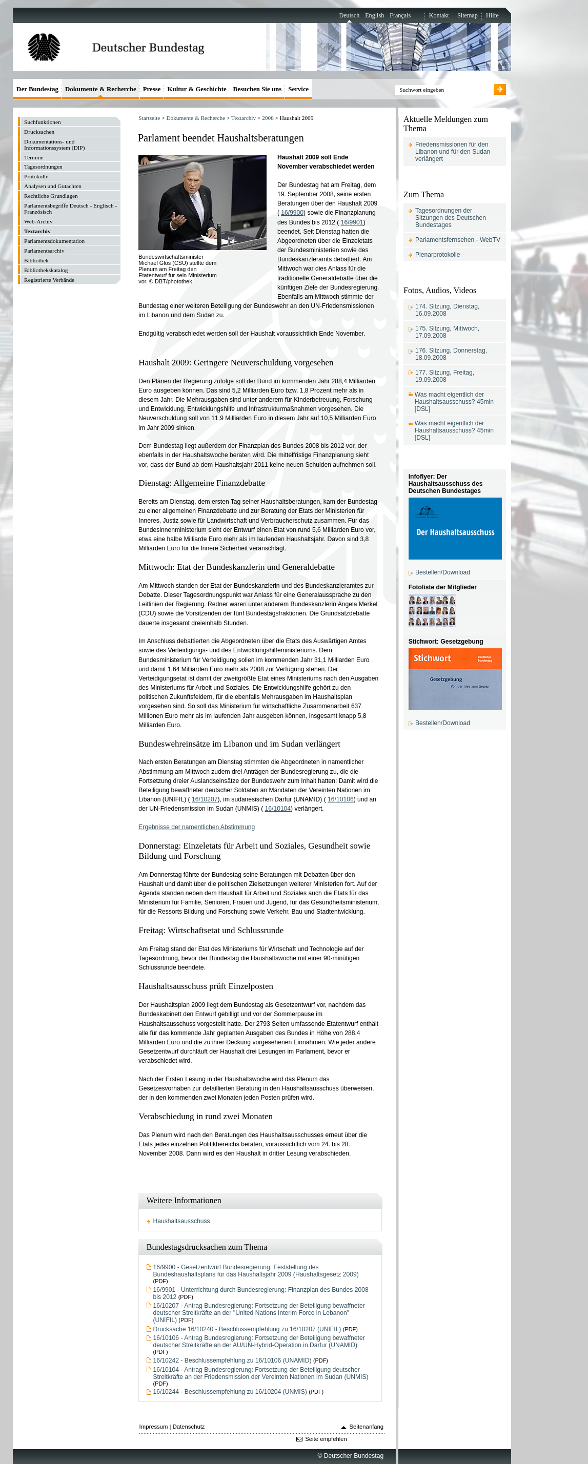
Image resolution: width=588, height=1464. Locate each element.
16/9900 (292, 212)
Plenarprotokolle (437, 254)
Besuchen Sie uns (257, 89)
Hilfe (492, 15)
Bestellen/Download (442, 572)
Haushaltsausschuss (181, 1221)
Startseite (149, 118)
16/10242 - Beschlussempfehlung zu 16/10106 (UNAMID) (232, 1360)
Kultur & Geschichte (196, 89)
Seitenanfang (367, 1427)
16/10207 (205, 799)
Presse (152, 89)
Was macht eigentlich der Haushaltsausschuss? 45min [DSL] (454, 402)
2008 (268, 118)
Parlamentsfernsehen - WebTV (457, 239)
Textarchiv (243, 118)
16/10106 (341, 799)
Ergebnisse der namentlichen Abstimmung (196, 827)
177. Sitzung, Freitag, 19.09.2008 (444, 376)
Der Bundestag (37, 89)
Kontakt (439, 15)
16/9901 (352, 222)
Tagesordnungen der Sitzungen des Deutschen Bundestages (450, 218)
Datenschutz (189, 1427)
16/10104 (278, 808)
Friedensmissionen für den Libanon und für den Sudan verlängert (452, 151)
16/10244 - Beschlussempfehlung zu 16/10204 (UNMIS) (230, 1391)
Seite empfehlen (326, 1439)
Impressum (153, 1427)
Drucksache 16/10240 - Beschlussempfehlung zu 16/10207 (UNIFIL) (247, 1329)
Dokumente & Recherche (195, 118)
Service (298, 89)
